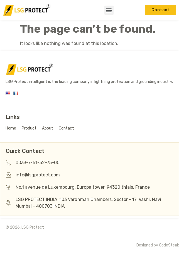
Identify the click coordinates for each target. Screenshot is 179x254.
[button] (109, 10)
